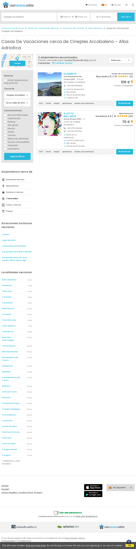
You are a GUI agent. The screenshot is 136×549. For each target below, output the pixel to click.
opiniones (67, 103)
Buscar (126, 16)
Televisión (11, 145)
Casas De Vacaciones (12, 28)
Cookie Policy (25, 540)
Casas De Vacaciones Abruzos (43, 28)
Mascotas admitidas (16, 138)
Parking (9, 121)
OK (129, 545)
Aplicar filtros (17, 156)
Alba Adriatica (95, 28)
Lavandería (11, 148)
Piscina (9, 128)
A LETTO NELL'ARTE (70, 115)
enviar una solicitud (84, 103)
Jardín (9, 131)
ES (106, 5)
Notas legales (70, 538)
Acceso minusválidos (17, 142)
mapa (17, 63)
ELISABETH (70, 73)
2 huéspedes (103, 16)
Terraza (10, 135)
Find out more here (36, 545)
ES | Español (123, 487)
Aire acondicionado (16, 115)
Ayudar (116, 5)
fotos (48, 103)
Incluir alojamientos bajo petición (16, 81)
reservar (125, 103)
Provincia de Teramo (74, 28)
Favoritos (91, 5)
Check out (81, 16)
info (41, 103)
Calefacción (12, 118)
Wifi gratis (11, 125)
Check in (65, 16)
